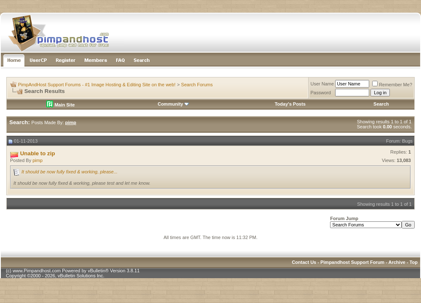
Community (173, 103)
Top (414, 262)
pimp (37, 160)
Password (321, 92)
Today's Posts (289, 103)
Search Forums (197, 84)
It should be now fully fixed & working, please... (69, 171)
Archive (397, 262)
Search (381, 103)
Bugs (407, 141)
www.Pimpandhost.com (37, 270)
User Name (322, 83)
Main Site (60, 104)
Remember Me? (392, 84)
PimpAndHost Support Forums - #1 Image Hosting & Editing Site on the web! (97, 84)
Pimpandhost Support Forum (352, 262)
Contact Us (304, 262)
